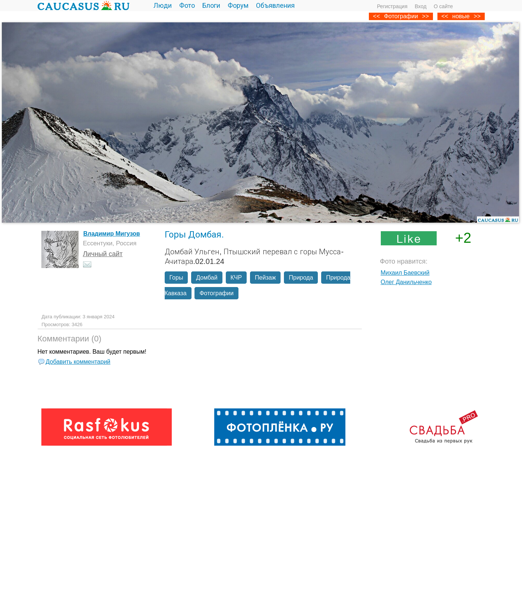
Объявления (275, 5)
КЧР (236, 277)
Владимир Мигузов (111, 233)
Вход (421, 6)
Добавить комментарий (78, 362)
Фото (187, 5)
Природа (301, 277)
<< (445, 16)
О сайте (443, 6)
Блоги (211, 5)
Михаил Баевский (405, 273)
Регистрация (392, 6)
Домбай (206, 277)
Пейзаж (265, 277)
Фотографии (401, 16)
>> (477, 16)
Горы (176, 277)
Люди (163, 5)
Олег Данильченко (406, 282)
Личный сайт (103, 254)
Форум (238, 5)
